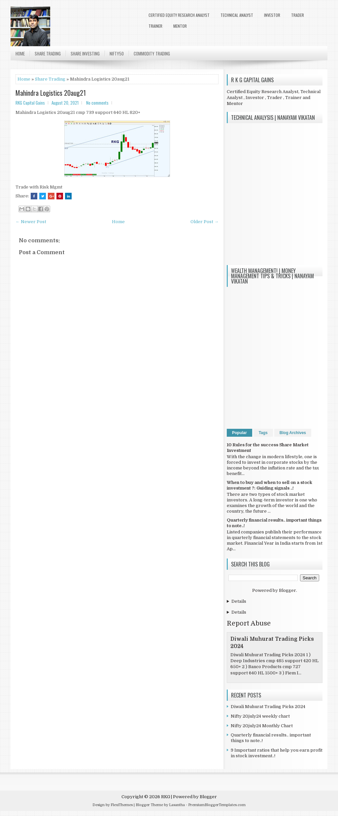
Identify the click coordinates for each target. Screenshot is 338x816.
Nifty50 (117, 53)
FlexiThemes (122, 805)
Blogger (287, 590)
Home (20, 53)
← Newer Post (31, 221)
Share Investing (85, 53)
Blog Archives (293, 432)
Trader (297, 15)
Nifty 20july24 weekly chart (260, 716)
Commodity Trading (152, 53)
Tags (263, 432)
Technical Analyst (236, 15)
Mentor (180, 26)
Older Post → (204, 221)
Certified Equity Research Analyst (179, 15)
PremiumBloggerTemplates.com (217, 805)
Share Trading (48, 53)
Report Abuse (249, 623)
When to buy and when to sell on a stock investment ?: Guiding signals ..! (269, 485)
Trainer (155, 26)
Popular (239, 432)
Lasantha (177, 805)
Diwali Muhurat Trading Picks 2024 (268, 706)
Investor (272, 15)
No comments (97, 102)
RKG (17, 11)
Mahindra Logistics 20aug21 (51, 92)
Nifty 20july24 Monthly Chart (262, 725)
